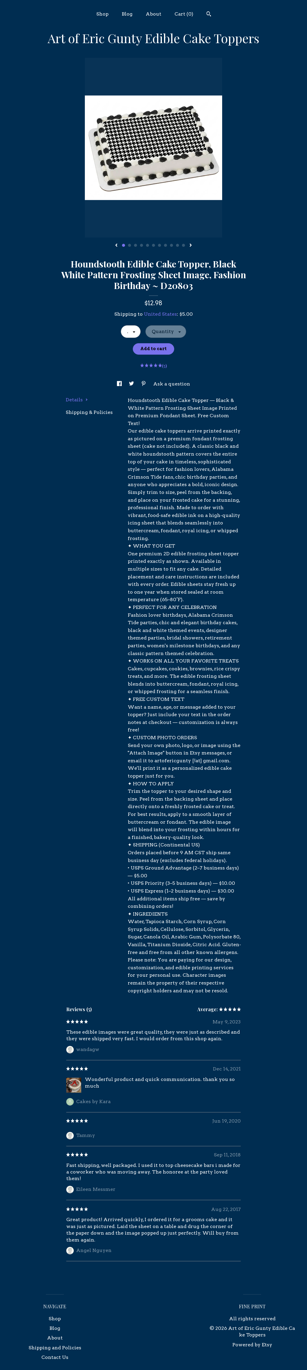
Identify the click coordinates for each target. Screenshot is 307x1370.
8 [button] (165, 245)
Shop (102, 14)
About (153, 14)
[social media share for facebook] (120, 384)
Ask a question (171, 384)
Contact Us (54, 1357)
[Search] (209, 14)
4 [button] (141, 245)
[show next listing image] (190, 246)
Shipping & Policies (89, 412)
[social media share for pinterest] (144, 384)
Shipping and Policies (54, 1348)
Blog (127, 14)
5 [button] (147, 245)
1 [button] (123, 245)
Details (77, 400)
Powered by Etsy (252, 1345)
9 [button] (171, 245)
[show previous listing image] (116, 246)
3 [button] (135, 245)
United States (160, 314)
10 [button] (177, 245)
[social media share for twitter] (132, 384)
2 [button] (129, 245)
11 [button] (183, 245)
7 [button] (159, 245)
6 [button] (153, 245)
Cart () (183, 14)
